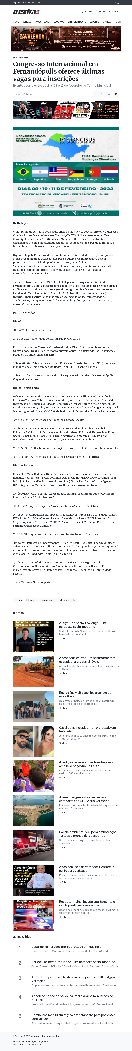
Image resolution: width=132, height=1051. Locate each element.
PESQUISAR (88, 12)
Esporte (94, 22)
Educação (59, 22)
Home (16, 22)
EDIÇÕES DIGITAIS (109, 12)
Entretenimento (77, 22)
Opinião (107, 22)
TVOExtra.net (42, 22)
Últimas (27, 22)
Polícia (118, 22)
